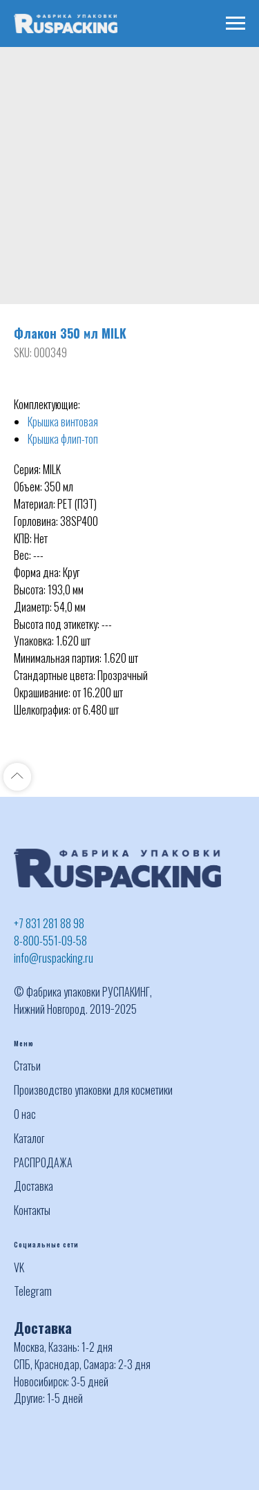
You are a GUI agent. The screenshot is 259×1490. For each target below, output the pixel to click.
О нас (25, 1114)
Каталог (29, 1138)
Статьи (27, 1065)
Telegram (33, 1291)
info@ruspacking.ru (53, 958)
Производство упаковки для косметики (93, 1090)
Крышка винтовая (63, 421)
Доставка (33, 1186)
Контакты (32, 1210)
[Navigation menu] (235, 23)
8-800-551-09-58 (50, 940)
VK (19, 1267)
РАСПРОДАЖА (43, 1162)
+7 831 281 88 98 (49, 923)
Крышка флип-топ (63, 439)
